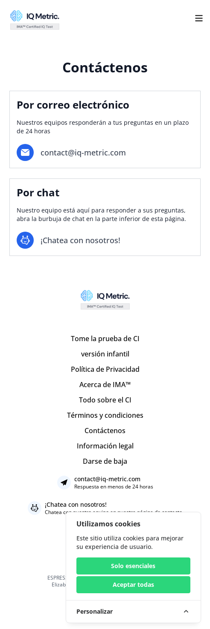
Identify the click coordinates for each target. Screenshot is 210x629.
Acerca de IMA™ (105, 384)
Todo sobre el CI (105, 400)
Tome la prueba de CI (105, 338)
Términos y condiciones (105, 415)
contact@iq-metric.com (83, 152)
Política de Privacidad (105, 369)
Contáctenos (105, 430)
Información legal (105, 446)
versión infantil (105, 354)
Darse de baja (105, 461)
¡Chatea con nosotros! (76, 504)
